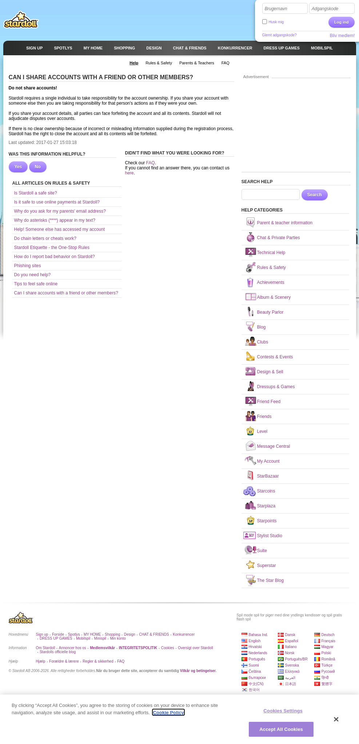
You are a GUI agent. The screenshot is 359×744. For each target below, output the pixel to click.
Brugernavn (276, 8)
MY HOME (92, 634)
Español (291, 641)
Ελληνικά (292, 671)
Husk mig (276, 22)
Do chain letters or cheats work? (45, 238)
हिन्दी (325, 678)
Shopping (112, 634)
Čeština (255, 671)
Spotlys (74, 634)
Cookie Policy (168, 714)
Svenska (292, 665)
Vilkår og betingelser (198, 671)
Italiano (291, 647)
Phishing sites (27, 265)
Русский (328, 671)
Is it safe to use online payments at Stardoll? (57, 202)
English (255, 641)
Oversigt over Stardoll (195, 648)
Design (129, 634)
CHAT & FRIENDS (154, 634)
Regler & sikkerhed (98, 661)
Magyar (328, 647)
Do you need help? (32, 274)
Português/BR (296, 659)
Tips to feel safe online (36, 283)
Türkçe (327, 665)
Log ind (341, 22)
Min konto (117, 638)
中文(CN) (256, 684)
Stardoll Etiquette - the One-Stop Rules (51, 247)
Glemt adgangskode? (279, 35)
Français (328, 641)
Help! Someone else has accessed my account (59, 229)
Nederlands (258, 653)
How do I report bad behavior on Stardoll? (54, 256)
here (129, 173)
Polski (326, 653)
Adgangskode (325, 8)
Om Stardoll (45, 648)
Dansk (290, 635)
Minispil (100, 638)
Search (314, 194)
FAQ (150, 162)
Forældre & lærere (64, 661)
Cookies (167, 648)
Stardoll (21, 19)
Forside (58, 634)
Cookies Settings (283, 713)
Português (257, 659)
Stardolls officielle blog (58, 652)
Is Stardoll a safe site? (35, 193)
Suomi (254, 665)
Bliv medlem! (342, 35)
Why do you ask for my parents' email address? (60, 211)
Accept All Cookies (281, 732)
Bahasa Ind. (258, 635)
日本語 (290, 684)
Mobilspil (83, 638)
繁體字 (327, 684)
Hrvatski (255, 647)
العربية (290, 678)
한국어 (254, 690)
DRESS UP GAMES (56, 638)
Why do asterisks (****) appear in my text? (54, 220)
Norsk (290, 653)
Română (328, 659)
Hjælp (40, 661)
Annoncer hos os (72, 648)
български (257, 678)
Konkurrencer (184, 634)
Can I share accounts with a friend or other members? (66, 292)
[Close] (336, 722)
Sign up (42, 634)
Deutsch (328, 635)
